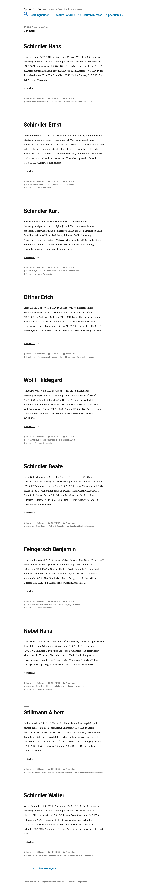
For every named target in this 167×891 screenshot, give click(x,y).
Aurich (34, 440)
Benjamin (39, 604)
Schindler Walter (44, 795)
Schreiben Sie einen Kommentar (79, 101)
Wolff (73, 440)
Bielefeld (52, 526)
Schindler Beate (43, 466)
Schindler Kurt (41, 211)
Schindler (57, 101)
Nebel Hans (38, 630)
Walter (59, 855)
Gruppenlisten (112, 15)
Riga (70, 604)
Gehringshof (43, 357)
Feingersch (53, 604)
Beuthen (44, 526)
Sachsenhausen (59, 184)
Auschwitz (30, 526)
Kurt (33, 271)
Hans (34, 101)
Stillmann (68, 772)
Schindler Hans (42, 46)
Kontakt (72, 882)
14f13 (28, 440)
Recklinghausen (39, 15)
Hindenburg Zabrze (45, 101)
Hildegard (42, 440)
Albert (28, 772)
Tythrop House (74, 271)
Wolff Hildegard (43, 380)
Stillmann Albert (44, 712)
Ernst (41, 184)
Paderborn (72, 686)
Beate (38, 526)
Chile (28, 184)
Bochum (59, 15)
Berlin (28, 271)
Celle (46, 604)
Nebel (65, 686)
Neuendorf (48, 184)
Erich (35, 357)
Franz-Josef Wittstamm (35, 98)
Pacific (59, 440)
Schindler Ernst (42, 124)
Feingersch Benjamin (50, 549)
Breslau (29, 357)
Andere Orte (73, 15)
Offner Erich (38, 297)
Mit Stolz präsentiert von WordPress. (51, 882)
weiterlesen (29, 88)
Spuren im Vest (33, 9)
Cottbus (34, 184)
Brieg (28, 855)
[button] (26, 15)
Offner (51, 357)
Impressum (82, 882)
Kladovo (35, 855)
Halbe (28, 101)
